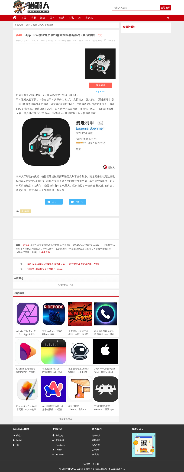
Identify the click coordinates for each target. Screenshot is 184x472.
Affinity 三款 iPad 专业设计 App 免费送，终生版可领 (26, 333)
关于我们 (96, 450)
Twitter (57, 450)
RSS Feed (58, 454)
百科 (52, 17)
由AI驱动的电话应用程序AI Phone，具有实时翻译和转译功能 (104, 333)
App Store (41, 40)
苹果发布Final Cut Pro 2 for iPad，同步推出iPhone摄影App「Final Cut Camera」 (52, 370)
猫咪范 (89, 17)
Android (18, 440)
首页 (23, 17)
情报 (33, 17)
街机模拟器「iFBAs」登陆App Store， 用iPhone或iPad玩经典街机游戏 (78, 408)
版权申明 (96, 445)
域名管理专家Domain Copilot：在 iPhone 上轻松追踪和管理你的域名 (78, 370)
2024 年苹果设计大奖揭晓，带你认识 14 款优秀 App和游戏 (104, 370)
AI (79, 17)
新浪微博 (58, 440)
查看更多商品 (65, 419)
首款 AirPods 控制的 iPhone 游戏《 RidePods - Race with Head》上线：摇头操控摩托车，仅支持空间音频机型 (52, 333)
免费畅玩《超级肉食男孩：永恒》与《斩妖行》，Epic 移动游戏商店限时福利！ (78, 333)
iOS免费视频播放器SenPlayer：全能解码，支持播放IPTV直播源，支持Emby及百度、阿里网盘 (27, 370)
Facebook (58, 445)
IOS (41, 25)
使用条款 (96, 440)
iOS (16, 445)
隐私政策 (96, 435)
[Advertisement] (49, 69)
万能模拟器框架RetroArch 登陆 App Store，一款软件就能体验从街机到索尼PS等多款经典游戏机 (104, 408)
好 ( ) (55, 202)
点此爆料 (45, 252)
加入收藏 (109, 40)
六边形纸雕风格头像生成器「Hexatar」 (46, 269)
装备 (42, 17)
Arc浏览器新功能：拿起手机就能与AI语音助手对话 (52, 408)
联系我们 (96, 454)
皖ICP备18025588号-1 (113, 469)
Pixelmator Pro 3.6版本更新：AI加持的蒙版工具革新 (26, 408)
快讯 (71, 17)
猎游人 (17, 435)
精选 (61, 17)
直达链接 (100, 85)
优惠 (35, 25)
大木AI (95, 464)
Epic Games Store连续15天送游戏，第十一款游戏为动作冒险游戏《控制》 (63, 264)
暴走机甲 (25, 211)
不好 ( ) (79, 202)
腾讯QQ (57, 435)
